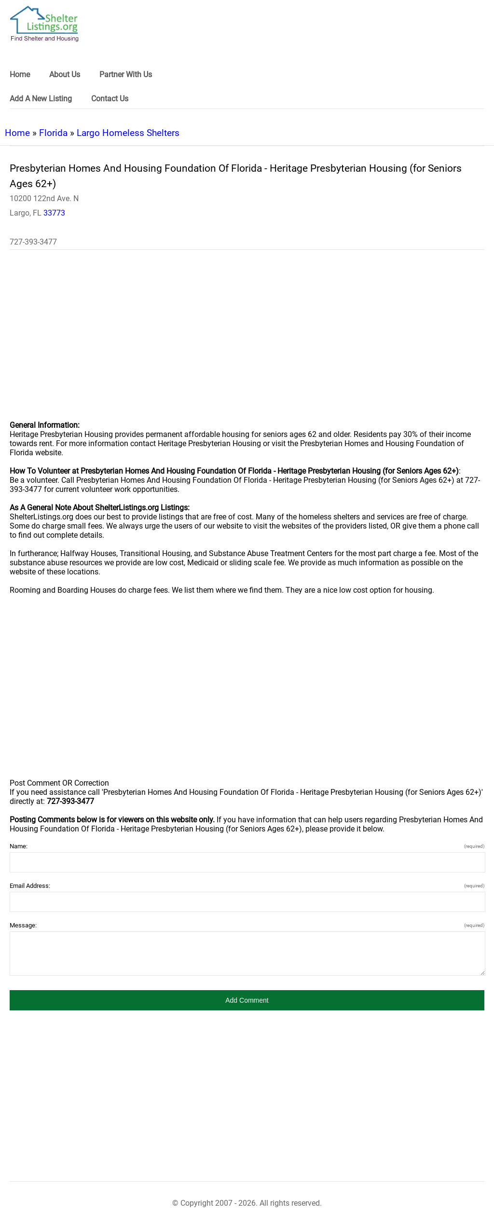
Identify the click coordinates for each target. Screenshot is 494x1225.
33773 (54, 213)
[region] (247, 341)
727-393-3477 (33, 241)
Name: (247, 846)
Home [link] (20, 74)
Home (17, 132)
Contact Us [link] (109, 98)
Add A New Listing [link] (41, 98)
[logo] (44, 24)
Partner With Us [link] (125, 74)
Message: (247, 925)
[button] (247, 1000)
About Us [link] (64, 74)
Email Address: (247, 885)
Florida (53, 132)
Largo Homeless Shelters (128, 132)
